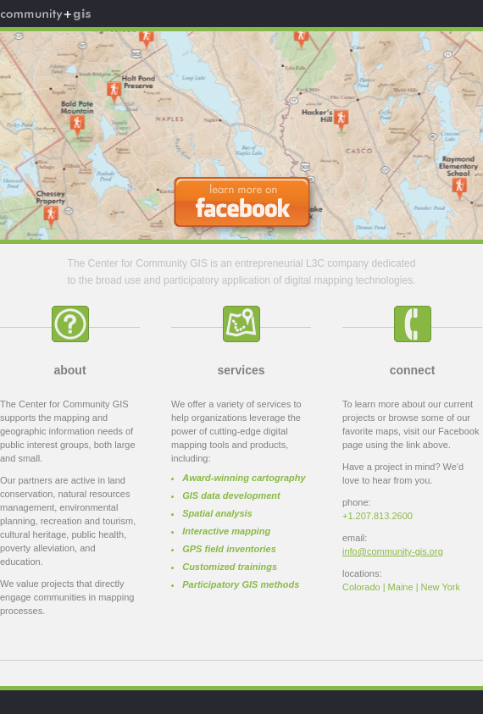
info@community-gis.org (392, 551)
